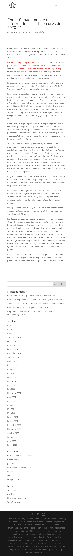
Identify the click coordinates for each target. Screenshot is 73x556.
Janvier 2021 (12, 421)
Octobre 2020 (13, 433)
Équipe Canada (13, 479)
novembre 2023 (14, 353)
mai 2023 (11, 373)
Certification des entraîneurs (19, 455)
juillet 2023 (12, 365)
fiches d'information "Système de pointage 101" (39, 69)
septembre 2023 (14, 357)
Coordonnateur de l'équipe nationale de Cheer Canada (31, 295)
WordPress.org (13, 502)
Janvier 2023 (12, 377)
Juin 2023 (11, 369)
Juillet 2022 (12, 385)
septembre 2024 (14, 337)
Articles (10, 494)
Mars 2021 (11, 413)
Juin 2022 (11, 389)
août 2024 (11, 341)
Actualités (39, 32)
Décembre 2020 (14, 425)
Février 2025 (12, 333)
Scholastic (11, 475)
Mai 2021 (11, 409)
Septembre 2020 (14, 437)
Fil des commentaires (16, 498)
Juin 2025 (11, 325)
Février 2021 (12, 417)
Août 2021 (11, 397)
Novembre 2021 (14, 393)
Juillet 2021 (12, 401)
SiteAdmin (15, 32)
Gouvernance (13, 459)
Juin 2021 (11, 405)
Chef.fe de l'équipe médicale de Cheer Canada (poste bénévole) (34, 299)
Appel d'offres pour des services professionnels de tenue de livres (35, 303)
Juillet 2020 (12, 445)
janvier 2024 (12, 349)
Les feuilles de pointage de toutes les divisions (27, 62)
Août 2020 (11, 441)
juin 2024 (11, 345)
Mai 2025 (11, 329)
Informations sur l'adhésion (19, 467)
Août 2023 (11, 361)
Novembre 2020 (14, 429)
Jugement (11, 463)
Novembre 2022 (14, 381)
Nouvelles (11, 471)
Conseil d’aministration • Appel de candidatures (28, 307)
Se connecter (13, 490)
